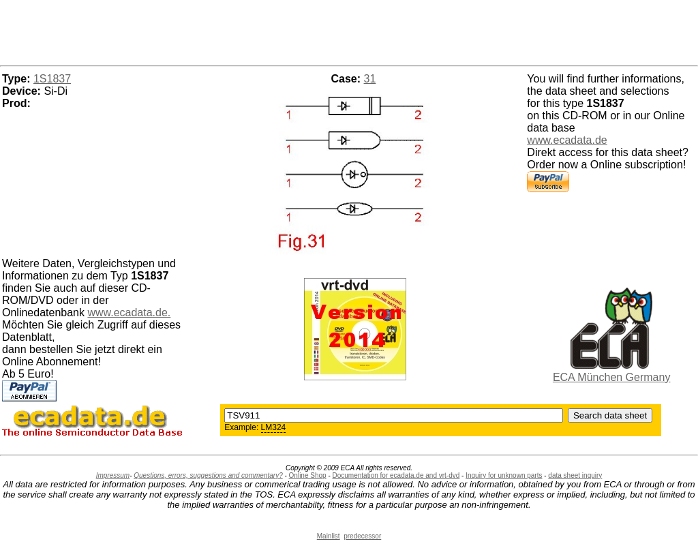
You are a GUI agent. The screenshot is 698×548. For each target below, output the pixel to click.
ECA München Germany (612, 377)
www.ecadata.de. (128, 312)
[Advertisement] (349, 30)
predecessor (362, 536)
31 (370, 79)
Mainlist (328, 536)
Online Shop (308, 475)
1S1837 (52, 79)
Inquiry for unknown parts (504, 475)
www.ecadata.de (567, 140)
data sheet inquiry (575, 475)
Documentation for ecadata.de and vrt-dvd (396, 475)
